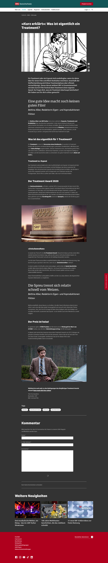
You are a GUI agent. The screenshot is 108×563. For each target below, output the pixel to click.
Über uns (17, 9)
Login (87, 9)
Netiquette (18, 543)
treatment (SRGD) (55, 409)
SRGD (28, 15)
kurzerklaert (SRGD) (35, 409)
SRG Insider (34, 15)
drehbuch (24, 409)
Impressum (18, 539)
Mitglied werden (86, 4)
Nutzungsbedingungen (22, 545)
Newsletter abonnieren (84, 537)
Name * (23, 435)
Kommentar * (25, 449)
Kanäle (24, 9)
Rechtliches (18, 541)
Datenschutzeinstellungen (23, 549)
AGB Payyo (18, 547)
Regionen (37, 9)
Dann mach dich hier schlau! (42, 390)
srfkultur (45, 409)
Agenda (30, 9)
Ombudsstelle (45, 9)
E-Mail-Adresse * (26, 442)
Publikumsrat (55, 9)
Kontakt (17, 537)
